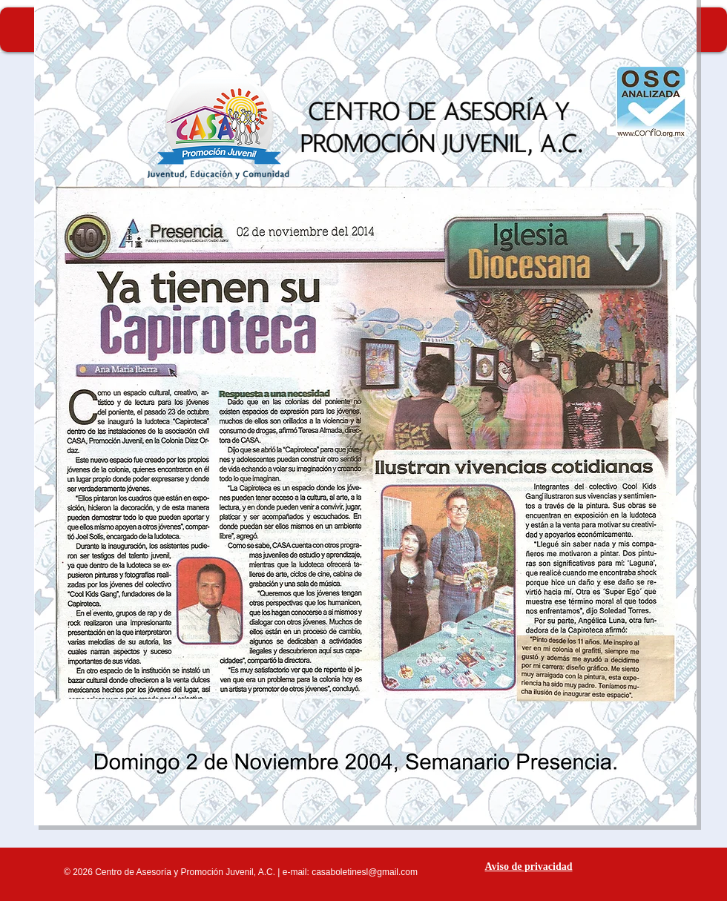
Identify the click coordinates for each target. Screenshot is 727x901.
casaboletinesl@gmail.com (365, 872)
